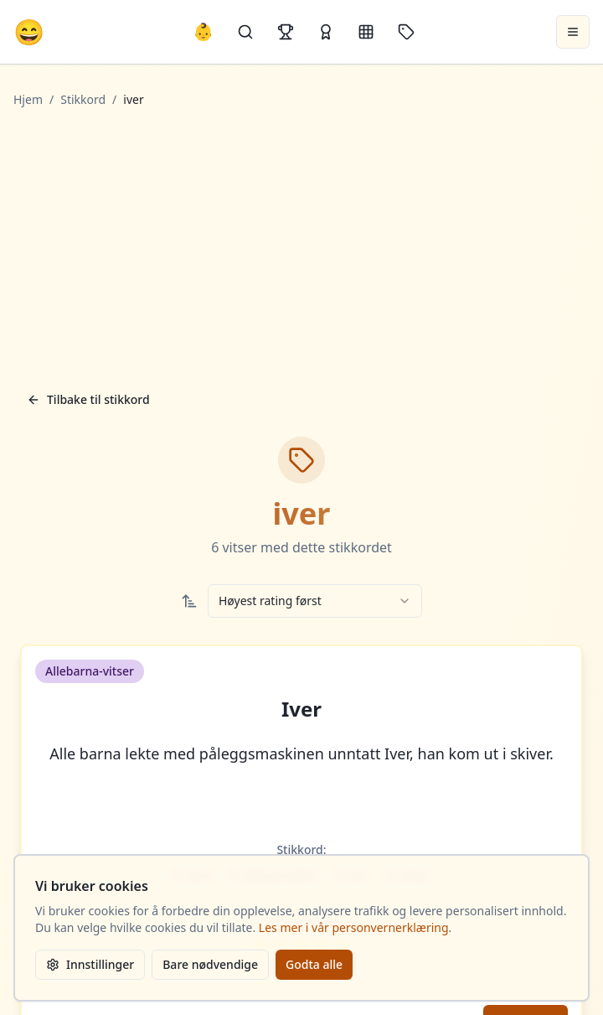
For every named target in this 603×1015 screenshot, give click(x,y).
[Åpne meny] (573, 32)
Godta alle (314, 964)
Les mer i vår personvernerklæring (354, 927)
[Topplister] (286, 32)
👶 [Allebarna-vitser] (203, 31)
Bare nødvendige (210, 964)
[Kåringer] (326, 32)
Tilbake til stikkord (88, 399)
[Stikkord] (406, 32)
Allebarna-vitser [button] (89, 671)
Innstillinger (90, 964)
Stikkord (83, 99)
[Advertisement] (301, 245)
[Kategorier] (366, 32)
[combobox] (315, 601)
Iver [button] (301, 709)
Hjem (28, 99)
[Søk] (245, 32)
